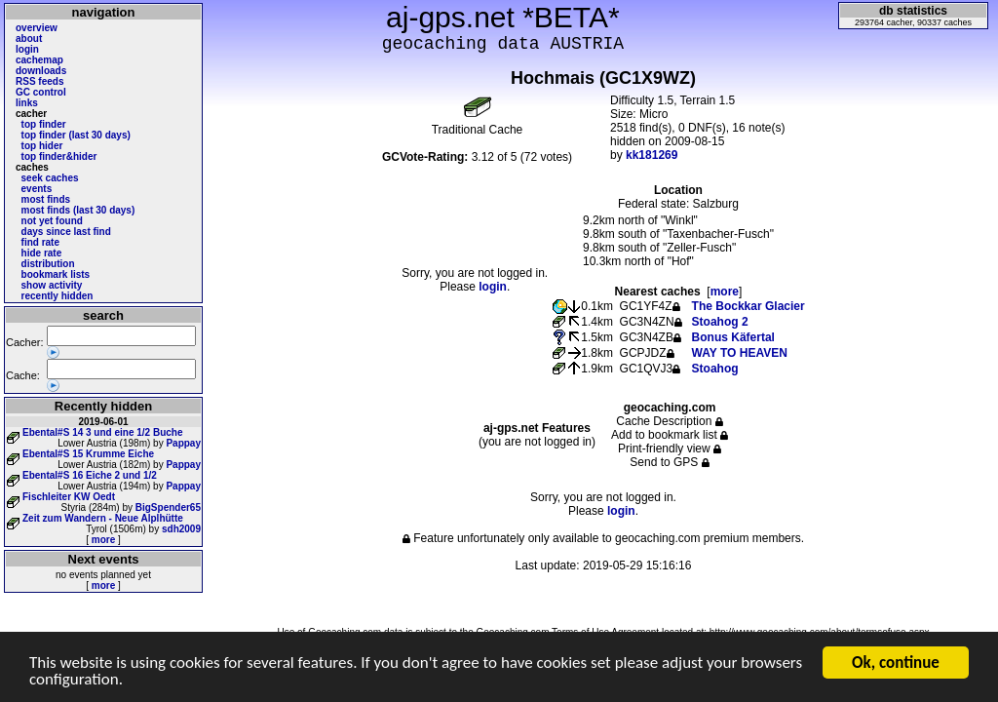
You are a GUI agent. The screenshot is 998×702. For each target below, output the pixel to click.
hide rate (41, 253)
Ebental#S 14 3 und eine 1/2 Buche (102, 432)
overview (37, 27)
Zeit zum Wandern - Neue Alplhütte (102, 518)
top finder (43, 124)
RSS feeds (39, 81)
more (103, 539)
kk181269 (651, 155)
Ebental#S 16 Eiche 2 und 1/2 (89, 475)
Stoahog (715, 368)
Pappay (183, 443)
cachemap (39, 60)
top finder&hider (59, 156)
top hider (42, 145)
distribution (48, 263)
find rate (40, 242)
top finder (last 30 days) (76, 135)
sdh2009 (181, 529)
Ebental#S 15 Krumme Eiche (88, 453)
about (29, 38)
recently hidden (57, 296)
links (27, 103)
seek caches (50, 178)
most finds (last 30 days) (78, 210)
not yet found (52, 220)
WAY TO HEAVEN (739, 353)
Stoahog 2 (720, 322)
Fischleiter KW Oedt (68, 496)
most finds (46, 199)
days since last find (66, 231)
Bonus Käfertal (733, 337)
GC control (41, 92)
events (37, 188)
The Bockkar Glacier (748, 306)
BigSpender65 (168, 507)
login (27, 49)
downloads (41, 70)
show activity (52, 285)
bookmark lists (56, 274)
